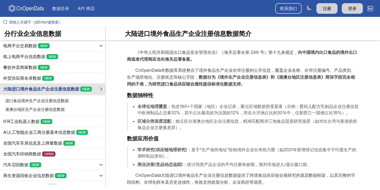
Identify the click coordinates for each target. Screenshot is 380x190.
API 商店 (86, 8)
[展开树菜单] (52, 45)
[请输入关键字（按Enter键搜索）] (192, 22)
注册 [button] (327, 8)
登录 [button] (352, 8)
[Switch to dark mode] (309, 8)
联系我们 (288, 8)
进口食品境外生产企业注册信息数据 (37, 100)
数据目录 (60, 8)
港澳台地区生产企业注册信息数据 (35, 109)
